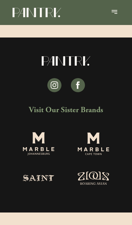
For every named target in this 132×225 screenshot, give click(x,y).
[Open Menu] (114, 13)
